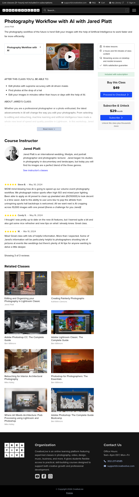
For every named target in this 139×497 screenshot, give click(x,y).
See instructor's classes (35, 170)
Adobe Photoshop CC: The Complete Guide (24, 338)
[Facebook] (43, 476)
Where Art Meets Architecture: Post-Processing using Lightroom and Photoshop (23, 418)
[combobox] (85, 10)
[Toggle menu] (134, 10)
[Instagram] (50, 476)
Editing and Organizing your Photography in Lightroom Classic (22, 300)
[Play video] (70, 56)
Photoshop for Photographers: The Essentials (69, 377)
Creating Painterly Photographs (67, 298)
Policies (69, 493)
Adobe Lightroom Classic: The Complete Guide (67, 338)
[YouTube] (37, 476)
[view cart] (102, 2)
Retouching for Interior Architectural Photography (23, 377)
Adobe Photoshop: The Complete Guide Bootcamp (72, 416)
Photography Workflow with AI (22, 49)
